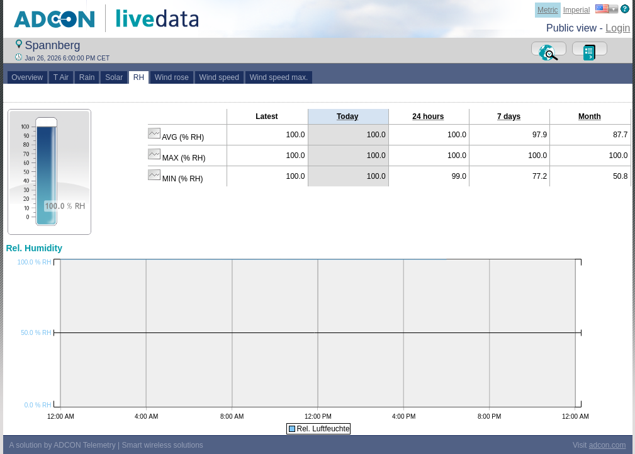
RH (139, 77)
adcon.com (607, 445)
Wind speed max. (278, 77)
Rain (87, 77)
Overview (27, 77)
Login (617, 28)
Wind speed (219, 77)
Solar (113, 77)
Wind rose (171, 77)
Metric (547, 10)
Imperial (576, 10)
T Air (61, 77)
